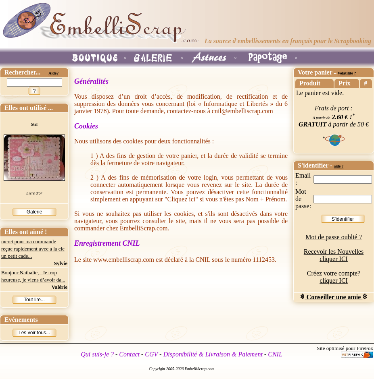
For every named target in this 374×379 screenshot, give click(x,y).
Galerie (34, 212)
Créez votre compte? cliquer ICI (333, 277)
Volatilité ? (346, 73)
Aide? (53, 73)
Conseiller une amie (334, 297)
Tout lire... (34, 299)
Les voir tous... (34, 333)
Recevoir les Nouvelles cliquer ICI (334, 255)
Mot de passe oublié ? (333, 237)
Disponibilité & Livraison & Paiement (213, 354)
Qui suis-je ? (97, 354)
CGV (151, 354)
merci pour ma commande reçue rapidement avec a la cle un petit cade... (33, 248)
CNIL (275, 354)
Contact (129, 354)
